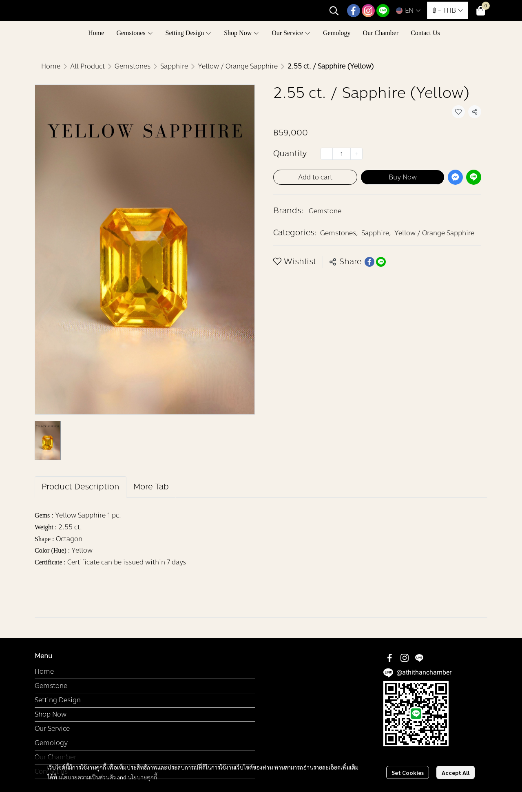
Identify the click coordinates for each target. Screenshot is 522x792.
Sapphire (174, 66)
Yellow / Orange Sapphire (238, 66)
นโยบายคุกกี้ (142, 777)
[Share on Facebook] (369, 262)
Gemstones (132, 66)
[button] (334, 11)
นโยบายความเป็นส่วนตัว (87, 777)
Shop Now (50, 714)
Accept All (455, 772)
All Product (87, 66)
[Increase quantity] (356, 153)
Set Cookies (408, 772)
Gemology (51, 743)
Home (50, 66)
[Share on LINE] (381, 262)
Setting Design (58, 700)
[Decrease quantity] (326, 153)
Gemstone (325, 211)
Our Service (52, 728)
